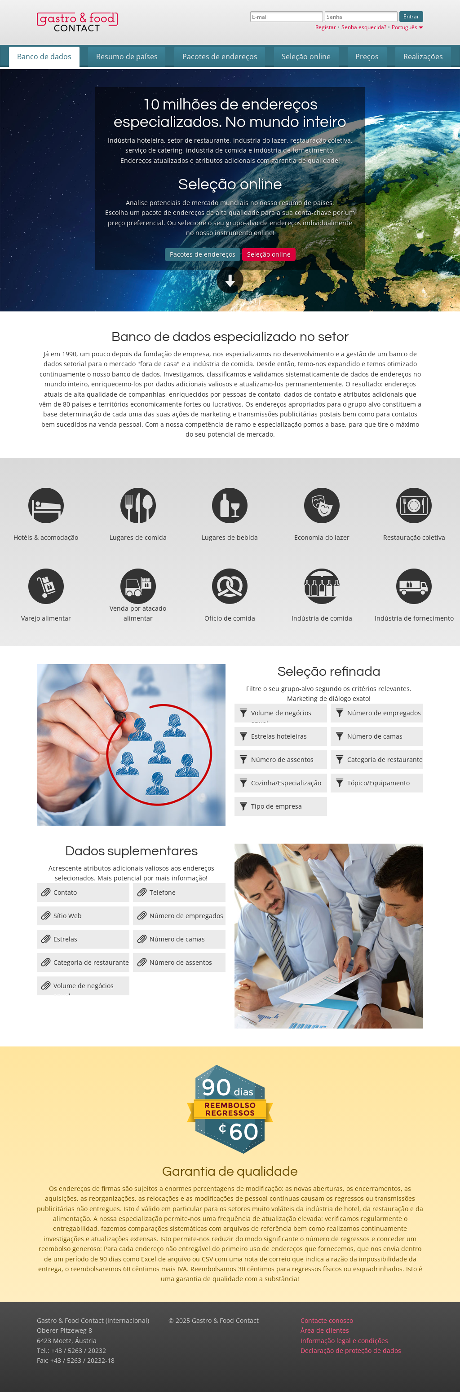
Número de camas (171, 939)
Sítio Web (61, 915)
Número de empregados (180, 915)
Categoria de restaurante (85, 962)
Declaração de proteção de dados (351, 1350)
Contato (59, 892)
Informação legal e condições (344, 1340)
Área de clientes (325, 1330)
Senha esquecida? (364, 27)
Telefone (156, 892)
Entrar (411, 16)
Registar (326, 27)
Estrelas (59, 939)
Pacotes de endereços (202, 254)
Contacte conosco (327, 1320)
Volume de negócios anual (77, 988)
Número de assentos (174, 962)
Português (407, 27)
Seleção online (269, 254)
